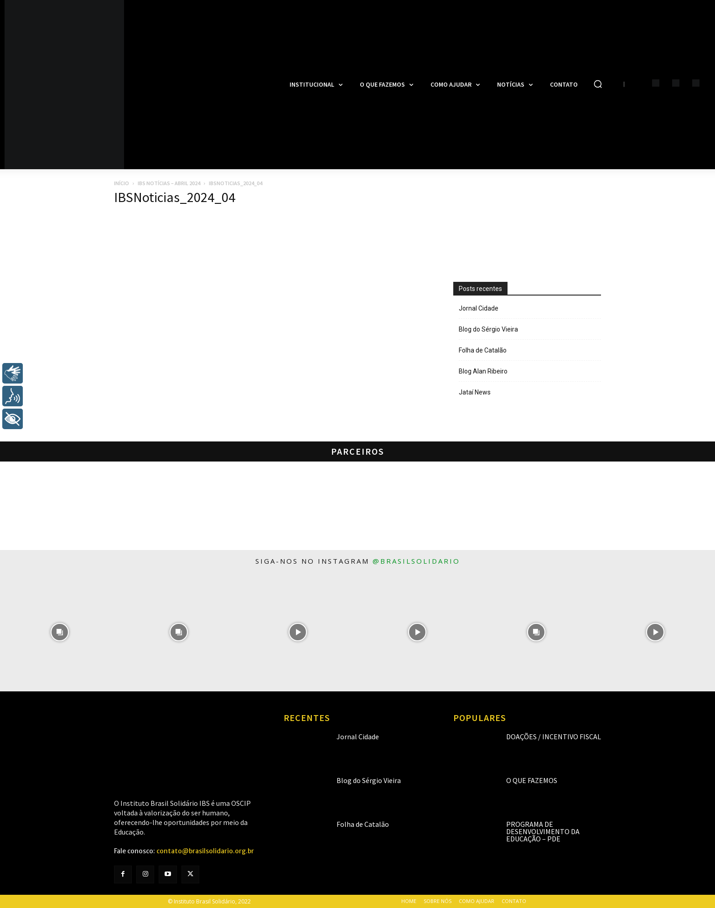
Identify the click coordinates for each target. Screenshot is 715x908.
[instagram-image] (59, 631)
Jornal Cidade (478, 308)
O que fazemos (531, 780)
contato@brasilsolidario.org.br (205, 851)
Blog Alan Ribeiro (483, 371)
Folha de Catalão (483, 350)
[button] (597, 83)
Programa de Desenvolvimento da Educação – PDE (543, 831)
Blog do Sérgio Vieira (488, 329)
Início (121, 183)
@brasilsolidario (416, 561)
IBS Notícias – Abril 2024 (169, 183)
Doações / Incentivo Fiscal (553, 736)
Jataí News (475, 392)
